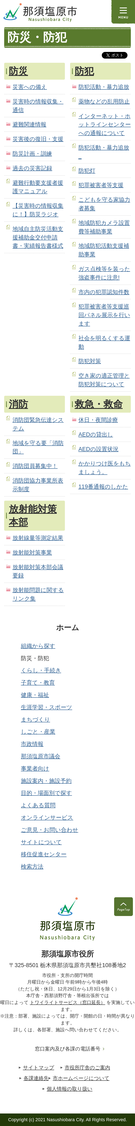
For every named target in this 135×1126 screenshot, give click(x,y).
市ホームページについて (81, 1078)
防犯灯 (86, 170)
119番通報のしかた (103, 486)
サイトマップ (38, 1067)
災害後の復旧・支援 (38, 139)
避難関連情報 (29, 124)
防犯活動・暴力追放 (103, 87)
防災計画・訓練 (32, 153)
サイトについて (41, 842)
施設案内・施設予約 (46, 781)
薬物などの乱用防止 (104, 101)
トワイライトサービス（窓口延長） (67, 1002)
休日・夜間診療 (98, 420)
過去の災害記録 (32, 168)
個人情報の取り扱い (69, 1089)
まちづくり (35, 719)
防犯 (84, 71)
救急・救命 (99, 404)
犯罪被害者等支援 (101, 185)
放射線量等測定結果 (38, 538)
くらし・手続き (41, 670)
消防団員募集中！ (35, 466)
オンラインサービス (47, 817)
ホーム (67, 627)
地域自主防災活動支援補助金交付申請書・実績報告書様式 (38, 237)
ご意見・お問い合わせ (49, 830)
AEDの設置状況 (98, 449)
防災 (18, 71)
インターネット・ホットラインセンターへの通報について (104, 124)
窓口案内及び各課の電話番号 (67, 1049)
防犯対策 (89, 361)
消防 (18, 404)
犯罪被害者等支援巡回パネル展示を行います (104, 315)
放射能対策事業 (32, 552)
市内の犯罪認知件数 (103, 292)
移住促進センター (44, 854)
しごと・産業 (38, 731)
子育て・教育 (38, 682)
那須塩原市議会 (40, 756)
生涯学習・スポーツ (46, 707)
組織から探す (38, 646)
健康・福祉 (35, 695)
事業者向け (35, 768)
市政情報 (32, 744)
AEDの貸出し (95, 434)
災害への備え (30, 87)
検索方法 (32, 866)
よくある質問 (38, 805)
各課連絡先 (36, 1078)
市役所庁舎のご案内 (87, 1067)
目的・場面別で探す (46, 793)
